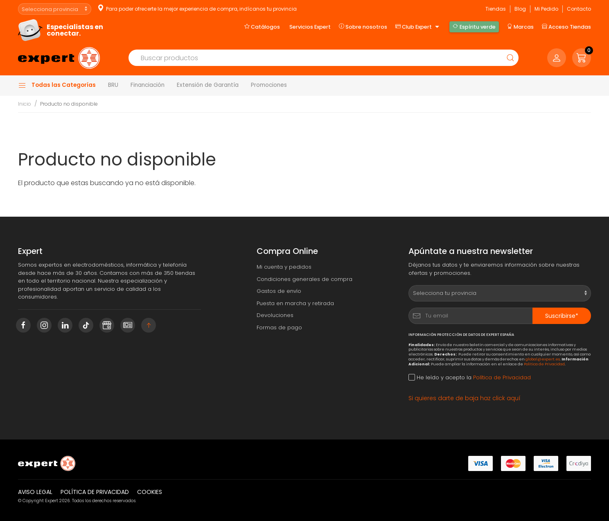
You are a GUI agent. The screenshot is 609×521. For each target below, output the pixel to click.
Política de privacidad (95, 492)
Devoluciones (275, 315)
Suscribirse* (561, 316)
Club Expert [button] (418, 27)
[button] (581, 57)
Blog (520, 8)
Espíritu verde (474, 26)
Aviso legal (35, 492)
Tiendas (495, 8)
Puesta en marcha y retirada (295, 303)
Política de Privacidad (544, 364)
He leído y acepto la (469, 377)
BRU (113, 85)
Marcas (520, 26)
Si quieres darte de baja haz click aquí (464, 398)
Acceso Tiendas (566, 26)
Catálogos (262, 26)
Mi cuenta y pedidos (284, 267)
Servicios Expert (310, 26)
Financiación (148, 85)
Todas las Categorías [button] (57, 85)
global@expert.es (543, 359)
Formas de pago (279, 327)
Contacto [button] (579, 8)
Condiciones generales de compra (304, 279)
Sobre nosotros (363, 26)
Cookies (149, 492)
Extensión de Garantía (208, 85)
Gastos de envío (279, 291)
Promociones (269, 85)
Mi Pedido (546, 8)
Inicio (24, 103)
